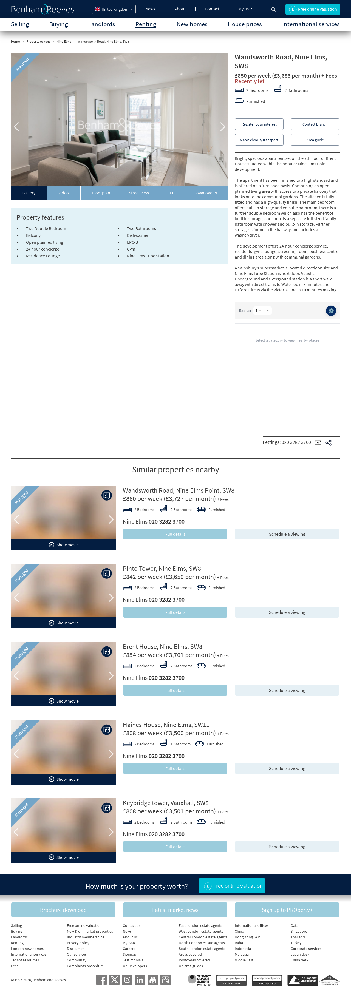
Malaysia (242, 952)
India (239, 941)
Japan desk (300, 952)
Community (76, 958)
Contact (212, 9)
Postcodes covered (194, 958)
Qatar (295, 923)
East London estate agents (200, 923)
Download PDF (207, 192)
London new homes (27, 946)
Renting (145, 24)
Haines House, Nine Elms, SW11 (166, 724)
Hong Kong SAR (247, 935)
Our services (77, 952)
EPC (171, 192)
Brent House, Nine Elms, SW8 (162, 646)
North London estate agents (202, 941)
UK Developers (135, 964)
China (239, 929)
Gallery (28, 192)
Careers (129, 946)
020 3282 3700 (296, 442)
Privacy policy (78, 941)
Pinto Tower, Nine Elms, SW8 (162, 568)
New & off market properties (90, 929)
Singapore (299, 929)
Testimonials (133, 958)
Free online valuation (84, 923)
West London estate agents (201, 929)
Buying (58, 24)
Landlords (101, 24)
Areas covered (190, 952)
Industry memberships (85, 935)
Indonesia (243, 946)
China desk (299, 958)
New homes (192, 24)
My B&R (245, 9)
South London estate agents (202, 946)
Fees (14, 964)
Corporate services (306, 946)
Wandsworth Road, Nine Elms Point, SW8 (178, 490)
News (150, 9)
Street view (139, 192)
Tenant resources (25, 958)
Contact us (131, 923)
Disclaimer (75, 946)
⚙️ (331, 311)
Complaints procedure (85, 964)
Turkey (296, 941)
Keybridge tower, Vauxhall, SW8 (166, 803)
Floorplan (101, 192)
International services (311, 24)
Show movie (64, 544)
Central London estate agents (203, 935)
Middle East (244, 958)
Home (15, 41)
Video (63, 192)
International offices (251, 923)
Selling (20, 24)
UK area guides (191, 964)
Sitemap (129, 952)
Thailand (298, 935)
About (180, 9)
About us (130, 935)
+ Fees (329, 75)
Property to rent (38, 41)
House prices (245, 24)
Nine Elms (63, 41)
